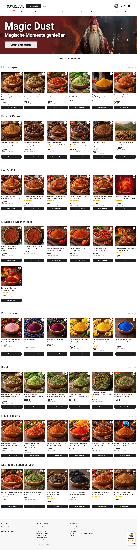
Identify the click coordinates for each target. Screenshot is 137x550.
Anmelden (4, 529)
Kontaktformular (40, 540)
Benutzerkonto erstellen (7, 531)
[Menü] (134, 533)
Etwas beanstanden (41, 542)
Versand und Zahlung (41, 531)
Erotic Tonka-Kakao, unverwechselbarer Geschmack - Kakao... (103, 145)
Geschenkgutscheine (41, 537)
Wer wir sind (39, 529)
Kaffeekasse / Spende (41, 535)
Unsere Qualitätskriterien (42, 526)
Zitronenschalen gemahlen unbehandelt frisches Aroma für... (101, 342)
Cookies (72, 535)
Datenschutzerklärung (76, 529)
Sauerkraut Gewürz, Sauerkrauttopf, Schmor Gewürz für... (11, 97)
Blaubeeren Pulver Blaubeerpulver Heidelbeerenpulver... (30, 342)
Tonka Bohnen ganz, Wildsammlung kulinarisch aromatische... (55, 494)
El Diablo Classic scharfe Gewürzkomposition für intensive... (9, 248)
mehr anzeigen (132, 67)
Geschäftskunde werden (42, 533)
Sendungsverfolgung (7, 526)
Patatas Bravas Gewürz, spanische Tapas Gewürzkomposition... (31, 445)
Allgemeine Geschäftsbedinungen (79, 526)
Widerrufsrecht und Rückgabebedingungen (81, 533)
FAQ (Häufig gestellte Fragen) (44, 544)
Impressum (73, 531)
